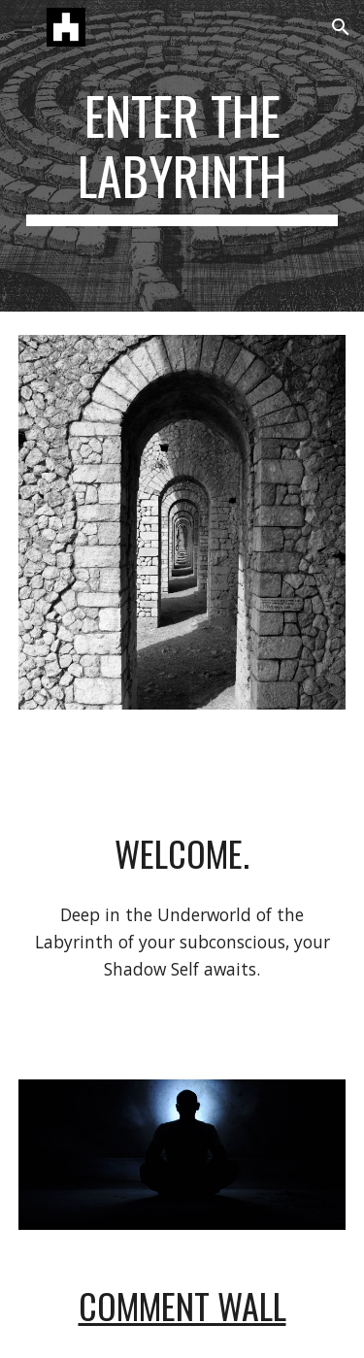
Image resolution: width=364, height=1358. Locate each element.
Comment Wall (182, 1305)
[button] (23, 26)
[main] (182, 156)
